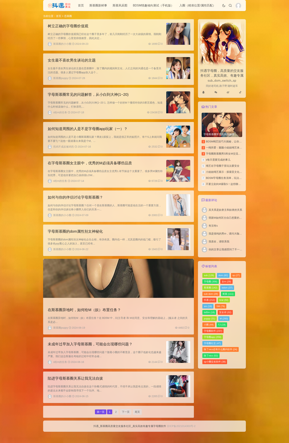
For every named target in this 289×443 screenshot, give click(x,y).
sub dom (211, 294)
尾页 (137, 421)
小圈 (209, 324)
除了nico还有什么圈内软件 (220, 349)
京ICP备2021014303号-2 (181, 437)
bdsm (227, 287)
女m (226, 281)
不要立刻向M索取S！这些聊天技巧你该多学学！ (233, 184)
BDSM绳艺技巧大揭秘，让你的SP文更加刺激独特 (234, 141)
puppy (209, 318)
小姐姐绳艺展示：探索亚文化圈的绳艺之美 (230, 171)
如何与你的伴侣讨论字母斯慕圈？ (75, 202)
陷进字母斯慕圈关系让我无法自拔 (75, 387)
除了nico (211, 355)
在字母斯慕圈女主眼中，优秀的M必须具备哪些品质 (90, 167)
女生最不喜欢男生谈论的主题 (72, 61)
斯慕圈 (210, 287)
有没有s (213, 225)
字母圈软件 (213, 331)
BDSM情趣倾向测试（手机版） (153, 5)
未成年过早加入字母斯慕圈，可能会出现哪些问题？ (90, 352)
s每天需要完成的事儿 (218, 159)
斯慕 (228, 294)
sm (208, 306)
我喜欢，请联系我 (219, 241)
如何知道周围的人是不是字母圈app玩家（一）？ (88, 131)
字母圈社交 (212, 343)
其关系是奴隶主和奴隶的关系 (225, 209)
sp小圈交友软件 (215, 361)
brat (223, 300)
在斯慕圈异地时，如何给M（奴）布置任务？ (84, 316)
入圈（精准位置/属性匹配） (197, 5)
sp (236, 275)
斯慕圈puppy (60, 79)
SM (220, 306)
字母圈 (210, 281)
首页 (81, 5)
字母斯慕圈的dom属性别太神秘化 (75, 237)
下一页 (126, 421)
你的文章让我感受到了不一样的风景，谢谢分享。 (237, 249)
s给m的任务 (60, 114)
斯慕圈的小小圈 (62, 43)
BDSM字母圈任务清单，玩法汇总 (225, 177)
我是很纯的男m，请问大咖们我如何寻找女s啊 (235, 233)
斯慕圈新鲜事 (98, 5)
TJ (222, 324)
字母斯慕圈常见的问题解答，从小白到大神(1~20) (88, 96)
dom (223, 275)
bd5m (209, 312)
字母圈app (212, 337)
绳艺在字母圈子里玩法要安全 (222, 165)
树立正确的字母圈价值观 (68, 26)
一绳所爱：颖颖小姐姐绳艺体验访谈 (226, 147)
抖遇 (209, 300)
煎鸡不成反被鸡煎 (63, 149)
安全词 (225, 312)
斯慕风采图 (120, 5)
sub (209, 275)
